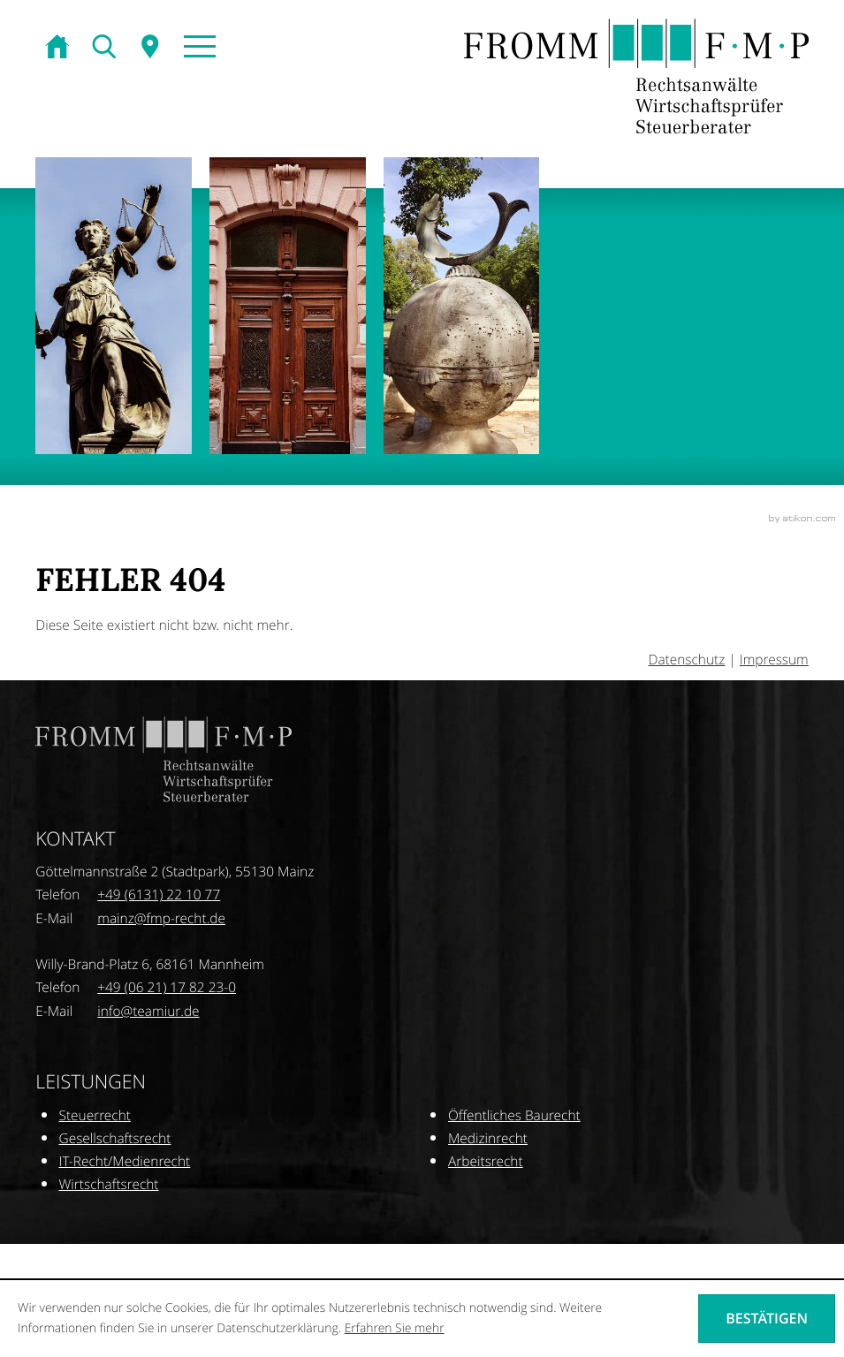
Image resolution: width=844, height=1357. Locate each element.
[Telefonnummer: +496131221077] (158, 894)
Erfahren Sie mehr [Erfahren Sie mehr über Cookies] (395, 1328)
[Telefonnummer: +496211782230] (166, 987)
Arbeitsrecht (485, 1162)
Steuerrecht (95, 1116)
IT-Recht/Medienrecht (125, 1162)
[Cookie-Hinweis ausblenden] (766, 1318)
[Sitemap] (151, 48)
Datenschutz (687, 660)
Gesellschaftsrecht (115, 1139)
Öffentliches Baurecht (514, 1116)
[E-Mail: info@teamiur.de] (148, 1011)
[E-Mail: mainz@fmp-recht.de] (161, 919)
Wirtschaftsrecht (109, 1185)
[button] (198, 48)
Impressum (774, 660)
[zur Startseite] (58, 48)
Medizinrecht (488, 1139)
